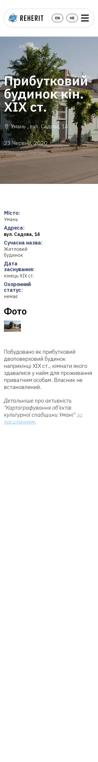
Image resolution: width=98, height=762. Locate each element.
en (57, 18)
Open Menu (85, 18)
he (72, 18)
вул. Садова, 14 (22, 234)
